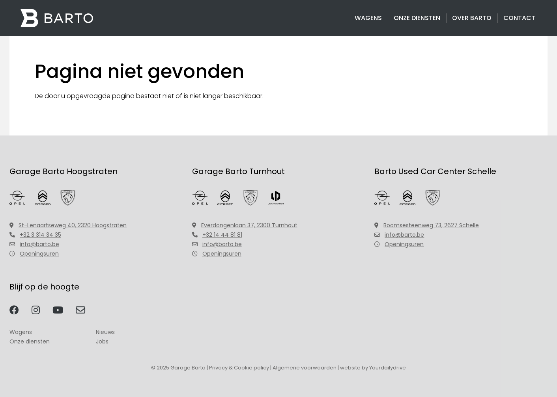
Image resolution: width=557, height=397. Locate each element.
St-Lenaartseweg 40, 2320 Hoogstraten (68, 225)
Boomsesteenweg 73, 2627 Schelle (426, 225)
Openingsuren (34, 254)
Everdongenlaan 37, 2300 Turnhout (244, 225)
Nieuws (105, 332)
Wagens (368, 17)
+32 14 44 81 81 (217, 235)
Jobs (102, 341)
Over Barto (472, 17)
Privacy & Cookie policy (239, 367)
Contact (519, 17)
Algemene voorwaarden (304, 367)
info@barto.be (34, 244)
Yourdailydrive (387, 367)
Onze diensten (417, 17)
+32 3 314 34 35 (35, 235)
